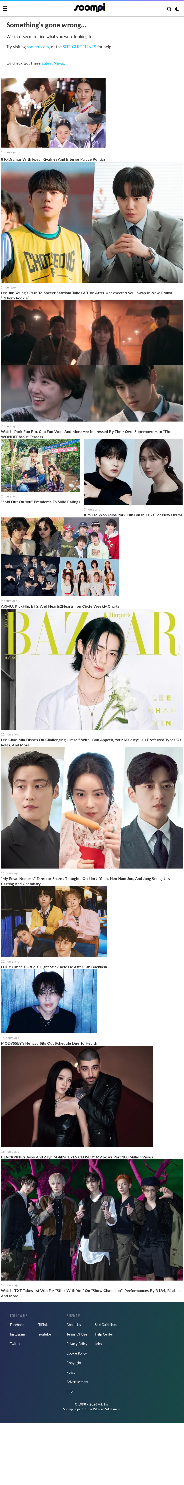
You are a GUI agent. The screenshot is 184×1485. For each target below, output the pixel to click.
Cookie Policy (76, 1353)
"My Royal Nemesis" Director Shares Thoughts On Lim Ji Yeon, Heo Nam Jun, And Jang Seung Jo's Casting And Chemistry (85, 881)
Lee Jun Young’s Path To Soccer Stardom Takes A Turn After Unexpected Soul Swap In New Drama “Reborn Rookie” (86, 295)
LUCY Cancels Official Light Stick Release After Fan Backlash (54, 966)
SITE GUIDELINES (79, 46)
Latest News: (53, 63)
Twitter (15, 1344)
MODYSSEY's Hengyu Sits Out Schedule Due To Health (49, 1043)
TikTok (43, 1325)
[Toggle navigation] (5, 8)
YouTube (44, 1334)
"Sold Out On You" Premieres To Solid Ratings (40, 501)
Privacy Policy (76, 1344)
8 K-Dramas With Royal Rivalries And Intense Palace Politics (53, 159)
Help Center (104, 1334)
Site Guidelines (106, 1325)
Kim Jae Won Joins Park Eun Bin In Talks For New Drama (133, 514)
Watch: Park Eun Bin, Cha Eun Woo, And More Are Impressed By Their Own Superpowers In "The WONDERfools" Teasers (86, 434)
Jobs (98, 1344)
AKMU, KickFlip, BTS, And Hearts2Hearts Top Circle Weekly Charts (60, 606)
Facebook (17, 1325)
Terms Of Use (76, 1334)
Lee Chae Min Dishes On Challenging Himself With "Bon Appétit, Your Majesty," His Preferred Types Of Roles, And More (91, 742)
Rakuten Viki (102, 1409)
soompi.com (38, 46)
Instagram (17, 1334)
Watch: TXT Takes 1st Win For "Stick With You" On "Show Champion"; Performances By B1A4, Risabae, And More (91, 1293)
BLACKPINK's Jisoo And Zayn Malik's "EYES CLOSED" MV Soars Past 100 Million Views (77, 1157)
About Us (73, 1325)
